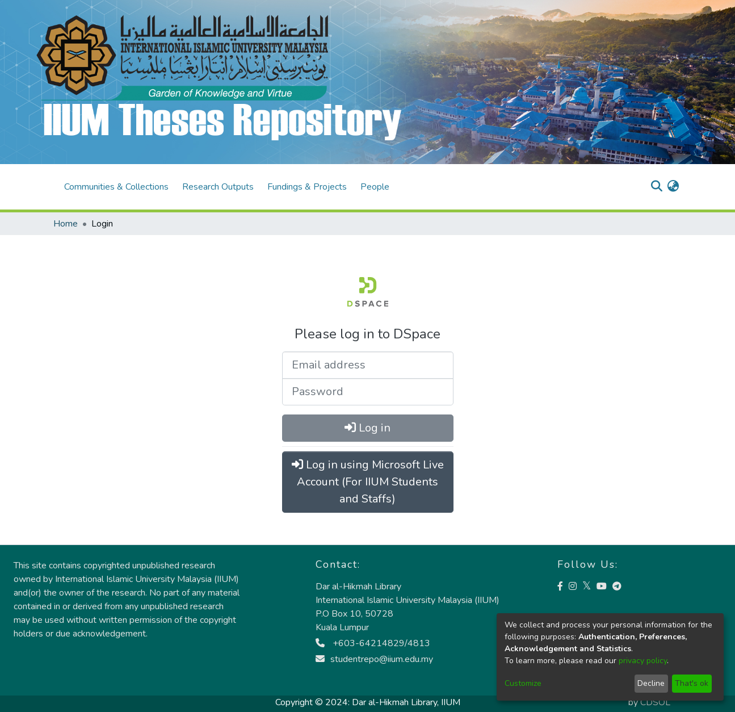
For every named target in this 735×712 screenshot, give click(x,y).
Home (65, 223)
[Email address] (367, 365)
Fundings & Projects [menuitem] (307, 187)
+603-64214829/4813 (373, 643)
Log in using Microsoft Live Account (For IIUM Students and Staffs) (368, 481)
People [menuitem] (374, 187)
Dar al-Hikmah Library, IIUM (406, 702)
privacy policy (643, 660)
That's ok (691, 683)
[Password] (367, 391)
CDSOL (655, 702)
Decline (651, 683)
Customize (523, 683)
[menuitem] (673, 187)
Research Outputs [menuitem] (218, 187)
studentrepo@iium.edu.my (374, 659)
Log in (367, 427)
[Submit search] (657, 187)
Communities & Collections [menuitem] (116, 187)
